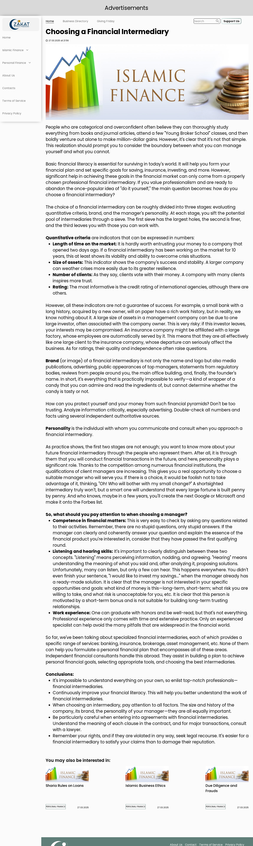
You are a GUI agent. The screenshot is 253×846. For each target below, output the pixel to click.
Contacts (8, 88)
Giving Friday (106, 21)
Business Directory (75, 21)
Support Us (231, 21)
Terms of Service (14, 101)
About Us (8, 75)
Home (6, 37)
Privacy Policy (11, 113)
